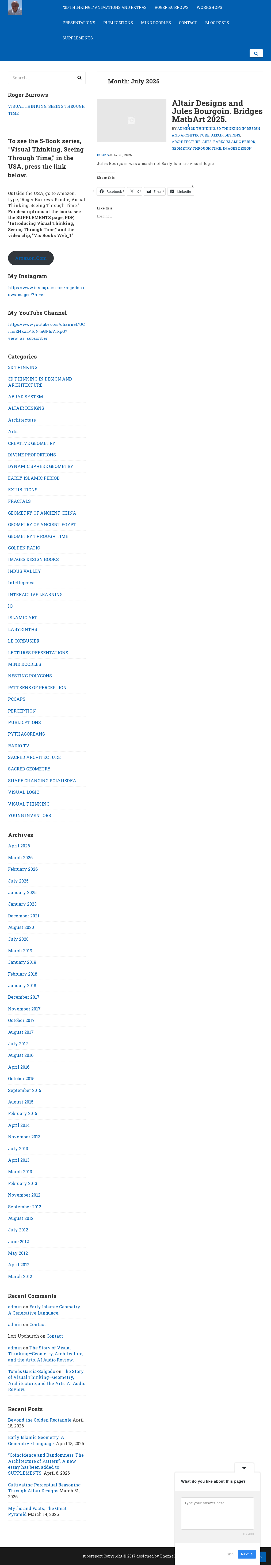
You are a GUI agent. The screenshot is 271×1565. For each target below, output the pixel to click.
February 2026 (23, 869)
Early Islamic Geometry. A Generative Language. (44, 1309)
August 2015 (20, 1102)
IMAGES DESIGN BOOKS (33, 559)
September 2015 (24, 1090)
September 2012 (24, 1206)
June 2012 (18, 1241)
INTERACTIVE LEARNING (35, 594)
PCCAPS (16, 699)
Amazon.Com (31, 258)
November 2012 (24, 1195)
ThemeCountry (174, 1556)
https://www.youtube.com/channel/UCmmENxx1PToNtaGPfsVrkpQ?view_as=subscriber (46, 331)
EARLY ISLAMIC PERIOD (234, 141)
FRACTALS (19, 501)
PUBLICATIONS (118, 22)
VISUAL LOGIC (23, 792)
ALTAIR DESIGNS (225, 135)
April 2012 (18, 1264)
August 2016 (20, 1055)
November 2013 (24, 1136)
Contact (37, 1324)
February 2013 (22, 1183)
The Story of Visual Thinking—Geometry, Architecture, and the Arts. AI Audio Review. (45, 1354)
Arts (207, 141)
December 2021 (23, 915)
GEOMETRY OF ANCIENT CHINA (42, 513)
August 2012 (20, 1218)
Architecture (186, 141)
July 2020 (18, 939)
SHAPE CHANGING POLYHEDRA (42, 780)
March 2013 (20, 1171)
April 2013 (18, 1160)
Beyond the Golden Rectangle (39, 1420)
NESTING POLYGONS (30, 675)
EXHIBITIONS (22, 489)
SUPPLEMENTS (78, 37)
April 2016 (18, 1067)
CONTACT (188, 22)
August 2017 (21, 1032)
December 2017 (24, 997)
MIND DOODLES (156, 22)
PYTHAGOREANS (26, 734)
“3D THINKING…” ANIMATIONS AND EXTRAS (105, 7)
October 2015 (21, 1078)
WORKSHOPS (209, 7)
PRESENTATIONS (79, 22)
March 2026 (20, 857)
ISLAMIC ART (22, 617)
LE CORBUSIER (23, 641)
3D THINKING (203, 128)
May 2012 (18, 1253)
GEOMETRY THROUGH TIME (196, 148)
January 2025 (22, 892)
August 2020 (21, 927)
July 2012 (18, 1229)
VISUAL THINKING (28, 804)
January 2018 (22, 985)
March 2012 (20, 1276)
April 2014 (19, 1125)
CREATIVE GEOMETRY (31, 443)
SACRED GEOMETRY (29, 769)
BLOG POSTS (217, 22)
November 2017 (24, 1009)
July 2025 (18, 881)
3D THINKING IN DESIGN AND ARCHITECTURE (40, 381)
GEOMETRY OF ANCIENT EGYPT (42, 524)
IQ (10, 606)
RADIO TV (18, 745)
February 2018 (22, 974)
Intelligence (21, 582)
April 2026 (19, 845)
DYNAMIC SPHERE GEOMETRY (40, 466)
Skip (230, 1554)
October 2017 (21, 1020)
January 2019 (22, 962)
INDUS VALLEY (24, 571)
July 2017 (18, 1043)
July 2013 (18, 1148)
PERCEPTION (22, 711)
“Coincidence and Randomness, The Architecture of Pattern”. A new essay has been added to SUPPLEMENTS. (46, 1464)
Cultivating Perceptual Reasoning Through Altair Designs (44, 1487)
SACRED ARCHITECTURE (34, 757)
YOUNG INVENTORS (29, 815)
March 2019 (20, 950)
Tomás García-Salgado (31, 1371)
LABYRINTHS (22, 629)
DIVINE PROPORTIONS (32, 454)
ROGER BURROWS (172, 7)
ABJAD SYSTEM (25, 396)
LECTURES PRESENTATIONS (38, 652)
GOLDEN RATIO (24, 548)
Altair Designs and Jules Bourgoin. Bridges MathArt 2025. (217, 111)
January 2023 (22, 904)
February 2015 (22, 1113)
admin (183, 128)
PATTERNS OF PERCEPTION (37, 687)
